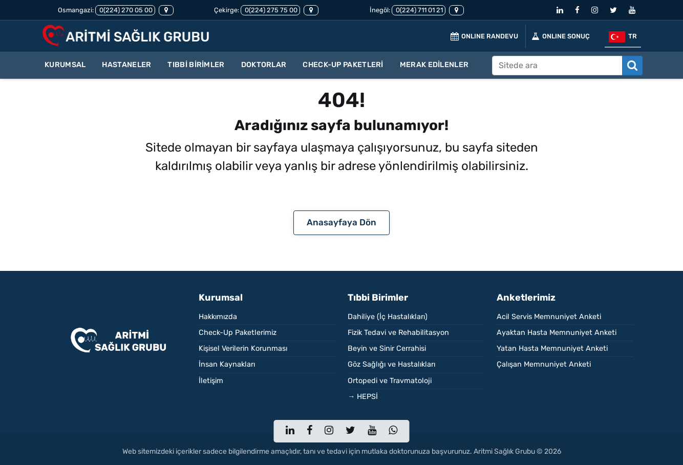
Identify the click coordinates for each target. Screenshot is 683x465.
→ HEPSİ (363, 396)
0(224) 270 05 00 (125, 10)
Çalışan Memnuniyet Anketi (544, 364)
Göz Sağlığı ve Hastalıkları (391, 364)
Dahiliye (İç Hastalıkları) (388, 316)
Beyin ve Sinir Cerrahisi (387, 348)
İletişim (211, 380)
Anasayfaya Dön (341, 222)
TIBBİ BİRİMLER (195, 64)
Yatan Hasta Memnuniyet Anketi (552, 348)
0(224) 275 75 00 (270, 10)
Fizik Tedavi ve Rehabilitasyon (398, 332)
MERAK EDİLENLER (434, 64)
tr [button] (623, 37)
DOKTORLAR (264, 64)
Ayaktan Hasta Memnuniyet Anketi (556, 332)
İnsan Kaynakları (227, 364)
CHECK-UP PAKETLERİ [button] (343, 64)
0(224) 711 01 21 (418, 10)
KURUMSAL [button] (65, 64)
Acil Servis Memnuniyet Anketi (549, 316)
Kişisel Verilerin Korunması (243, 348)
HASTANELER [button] (126, 64)
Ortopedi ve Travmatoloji (390, 380)
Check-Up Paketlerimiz (237, 332)
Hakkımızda (218, 316)
